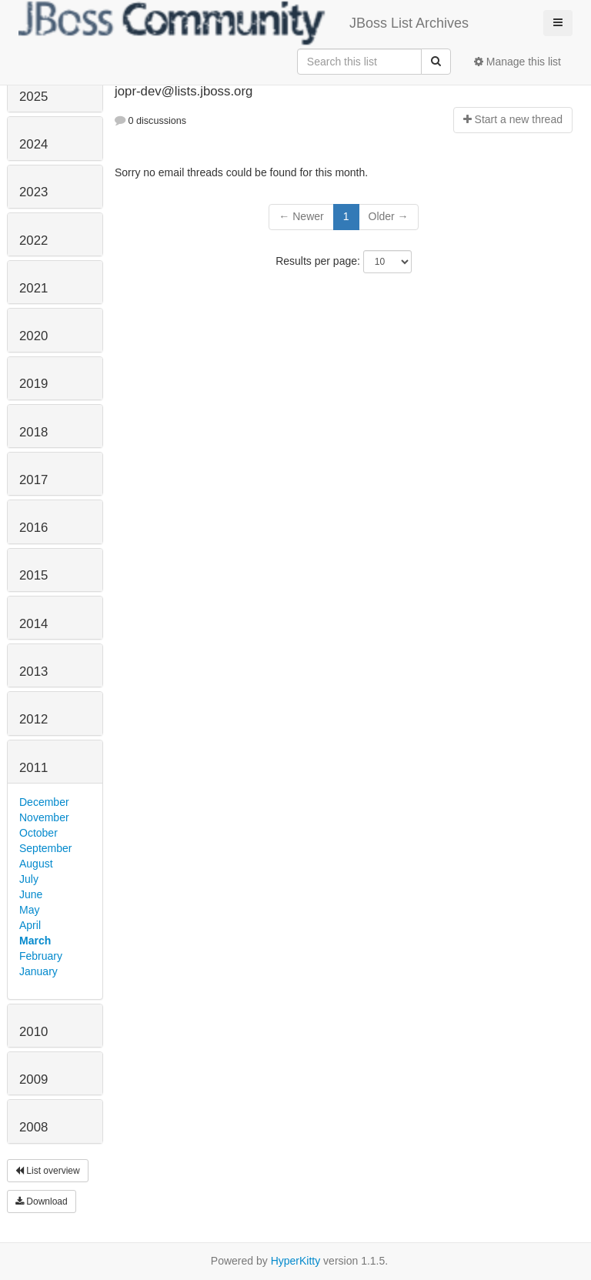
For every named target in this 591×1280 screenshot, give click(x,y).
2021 (33, 288)
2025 (33, 96)
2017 (33, 480)
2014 (33, 624)
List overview (47, 1170)
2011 (33, 767)
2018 (33, 432)
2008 (33, 1127)
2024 (33, 144)
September (45, 848)
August (36, 863)
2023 (33, 192)
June (30, 894)
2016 (33, 527)
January (38, 971)
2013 (33, 671)
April (30, 925)
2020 (33, 336)
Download (41, 1201)
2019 (33, 383)
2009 (33, 1079)
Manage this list (517, 61)
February (40, 956)
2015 (33, 575)
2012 (33, 719)
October (38, 833)
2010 (33, 1031)
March (35, 940)
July (28, 879)
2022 (33, 240)
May (29, 910)
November (44, 817)
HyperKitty (296, 1261)
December (44, 802)
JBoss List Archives (243, 23)
